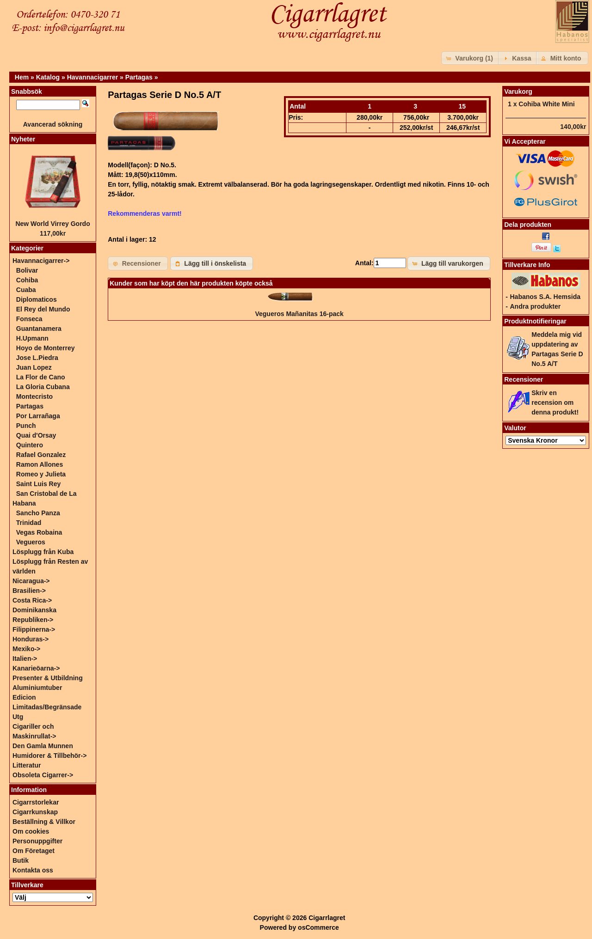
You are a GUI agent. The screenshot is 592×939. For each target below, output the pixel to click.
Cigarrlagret (326, 917)
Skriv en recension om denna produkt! (555, 402)
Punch (26, 425)
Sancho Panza (38, 513)
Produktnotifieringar (535, 321)
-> (40, 260)
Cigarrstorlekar (35, 802)
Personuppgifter (37, 841)
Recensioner (523, 379)
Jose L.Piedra (37, 357)
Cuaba (26, 289)
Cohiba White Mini (546, 104)
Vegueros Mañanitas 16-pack (299, 313)
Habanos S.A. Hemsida (545, 296)
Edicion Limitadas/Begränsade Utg (46, 707)
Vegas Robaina (39, 532)
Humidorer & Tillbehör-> (49, 755)
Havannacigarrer (92, 77)
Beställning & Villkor (43, 821)
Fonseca (29, 319)
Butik (20, 860)
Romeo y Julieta (41, 474)
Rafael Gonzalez (41, 454)
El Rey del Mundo (43, 309)
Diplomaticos (36, 299)
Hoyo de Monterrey (45, 348)
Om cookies (30, 831)
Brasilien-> (29, 590)
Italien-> (24, 658)
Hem (22, 77)
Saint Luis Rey (38, 484)
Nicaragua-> (31, 581)
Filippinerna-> (33, 629)
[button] (470, 58)
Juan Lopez (34, 367)
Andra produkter (535, 306)
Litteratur (26, 765)
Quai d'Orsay (36, 435)
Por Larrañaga (38, 416)
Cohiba (27, 280)
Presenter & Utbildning (47, 678)
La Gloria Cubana (43, 386)
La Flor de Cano (40, 377)
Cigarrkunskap (35, 812)
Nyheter (23, 139)
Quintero (29, 445)
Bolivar (27, 270)
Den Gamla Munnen (42, 746)
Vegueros (30, 542)
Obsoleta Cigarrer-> (42, 775)
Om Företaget (33, 850)
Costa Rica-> (32, 600)
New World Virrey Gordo (52, 223)
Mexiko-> (26, 648)
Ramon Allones (39, 464)
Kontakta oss (32, 870)
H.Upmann (32, 338)
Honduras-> (30, 639)
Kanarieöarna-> (36, 668)
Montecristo (34, 396)
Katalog (48, 77)
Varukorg (518, 91)
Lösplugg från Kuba (43, 551)
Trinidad (28, 522)
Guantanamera (39, 328)
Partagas (139, 77)
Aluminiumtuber (37, 687)
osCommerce (318, 927)
